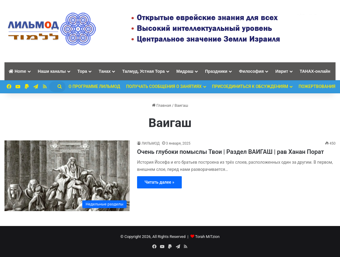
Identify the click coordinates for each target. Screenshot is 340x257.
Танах (105, 71)
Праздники (216, 71)
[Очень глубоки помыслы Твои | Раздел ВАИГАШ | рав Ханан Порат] (67, 175)
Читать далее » (159, 182)
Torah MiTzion (207, 236)
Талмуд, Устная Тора (143, 71)
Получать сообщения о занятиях (163, 86)
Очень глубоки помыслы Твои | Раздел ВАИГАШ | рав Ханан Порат (230, 151)
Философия (251, 71)
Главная (161, 105)
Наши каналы (52, 71)
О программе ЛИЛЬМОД (94, 86)
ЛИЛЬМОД (151, 143)
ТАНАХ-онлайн (315, 71)
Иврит (281, 71)
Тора (82, 71)
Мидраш (184, 71)
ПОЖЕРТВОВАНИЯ (317, 86)
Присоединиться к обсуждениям (250, 86)
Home (17, 71)
